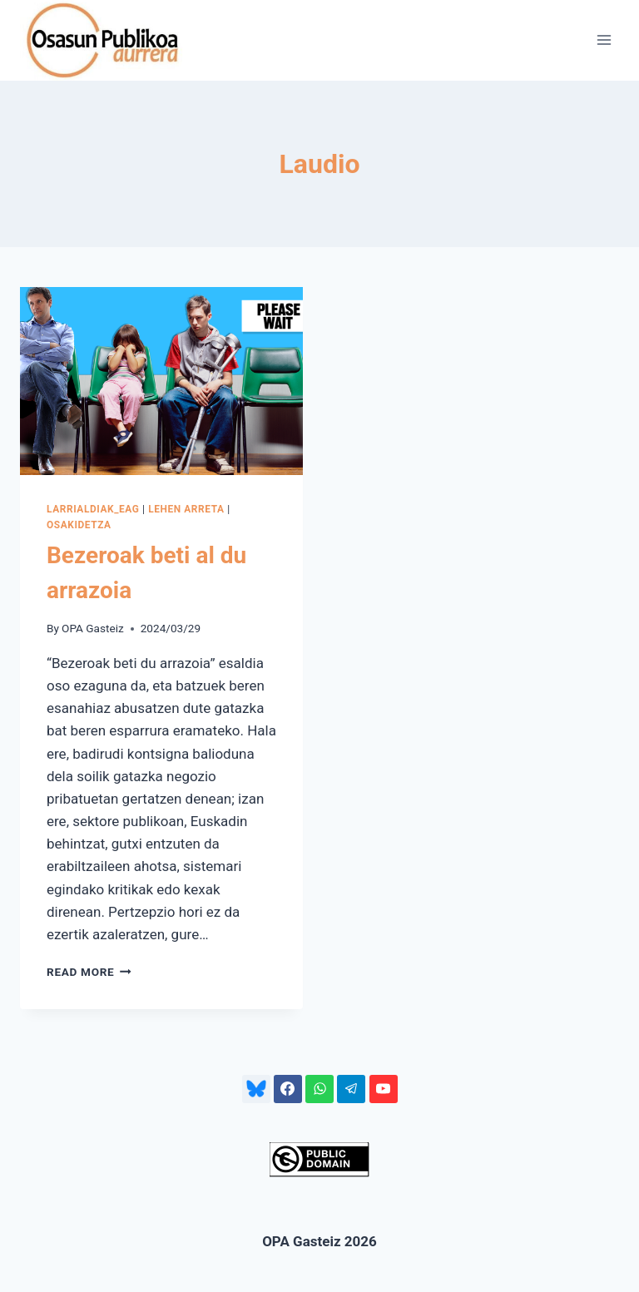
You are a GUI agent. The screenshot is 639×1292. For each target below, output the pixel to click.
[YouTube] (383, 1089)
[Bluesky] (256, 1089)
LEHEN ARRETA (186, 509)
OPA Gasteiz (93, 628)
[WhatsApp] (319, 1089)
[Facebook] (288, 1089)
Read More (89, 971)
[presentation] (161, 381)
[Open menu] (603, 40)
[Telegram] (351, 1089)
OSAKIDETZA (79, 525)
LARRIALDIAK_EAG (93, 509)
